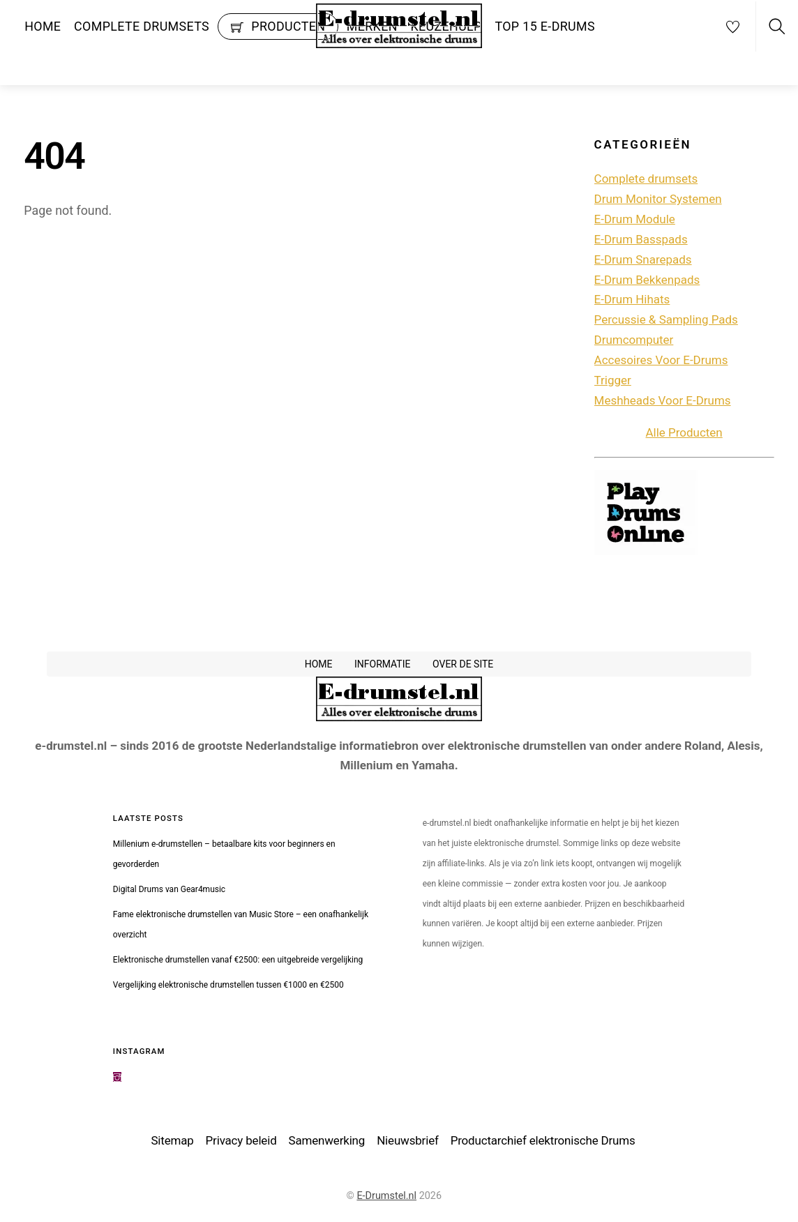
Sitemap (172, 1142)
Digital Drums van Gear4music (169, 891)
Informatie (382, 665)
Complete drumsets (141, 26)
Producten (278, 26)
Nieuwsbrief (408, 1142)
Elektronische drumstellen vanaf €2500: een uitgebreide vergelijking (238, 961)
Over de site (462, 665)
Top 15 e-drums (545, 26)
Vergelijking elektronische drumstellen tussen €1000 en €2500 (228, 986)
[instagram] (117, 1079)
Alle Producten (684, 434)
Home (42, 26)
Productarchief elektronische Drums (543, 1142)
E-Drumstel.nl (386, 1197)
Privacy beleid (241, 1142)
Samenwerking (327, 1142)
